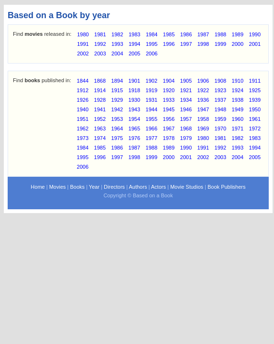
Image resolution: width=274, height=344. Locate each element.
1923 (220, 90)
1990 (255, 34)
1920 (169, 90)
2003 (100, 53)
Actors (158, 187)
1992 (100, 44)
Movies (57, 187)
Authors (138, 187)
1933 (169, 100)
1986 (186, 34)
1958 (203, 119)
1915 (117, 90)
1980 (82, 34)
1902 (151, 81)
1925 (255, 90)
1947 (203, 109)
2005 (134, 53)
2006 (151, 53)
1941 (100, 109)
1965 (134, 128)
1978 (169, 138)
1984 (151, 34)
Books (77, 187)
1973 (82, 138)
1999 (220, 44)
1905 (186, 81)
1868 (100, 81)
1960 (237, 119)
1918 (134, 90)
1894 (117, 81)
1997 (186, 44)
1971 (237, 128)
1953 (117, 119)
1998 (203, 44)
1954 (134, 119)
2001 (255, 44)
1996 (169, 44)
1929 (117, 100)
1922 (203, 90)
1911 (255, 81)
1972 (255, 128)
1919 (151, 90)
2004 (117, 53)
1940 (82, 109)
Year (94, 187)
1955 (151, 119)
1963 (100, 128)
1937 (220, 100)
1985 (169, 34)
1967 (169, 128)
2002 (82, 53)
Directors (114, 187)
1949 (237, 109)
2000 (237, 44)
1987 (203, 34)
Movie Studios (186, 187)
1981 (100, 34)
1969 (203, 128)
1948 (220, 109)
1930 (134, 100)
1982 (117, 34)
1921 (186, 90)
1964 (117, 128)
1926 (82, 100)
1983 (134, 34)
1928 (100, 100)
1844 (82, 81)
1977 (151, 138)
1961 (255, 119)
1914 (100, 90)
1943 (134, 109)
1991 (82, 44)
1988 (220, 34)
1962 (82, 128)
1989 (237, 34)
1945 (169, 109)
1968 (186, 128)
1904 (169, 81)
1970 (220, 128)
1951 (82, 119)
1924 (237, 90)
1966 (151, 128)
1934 (186, 100)
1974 (100, 138)
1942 (117, 109)
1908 (220, 81)
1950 (255, 109)
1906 (203, 81)
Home (37, 187)
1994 (134, 44)
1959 (220, 119)
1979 (186, 138)
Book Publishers (227, 187)
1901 (134, 81)
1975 (117, 138)
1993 (117, 44)
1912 (82, 90)
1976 (134, 138)
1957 (186, 119)
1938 (237, 100)
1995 (151, 44)
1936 (203, 100)
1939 (255, 100)
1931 (151, 100)
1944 (151, 109)
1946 (186, 109)
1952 (100, 119)
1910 (237, 81)
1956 (169, 119)
